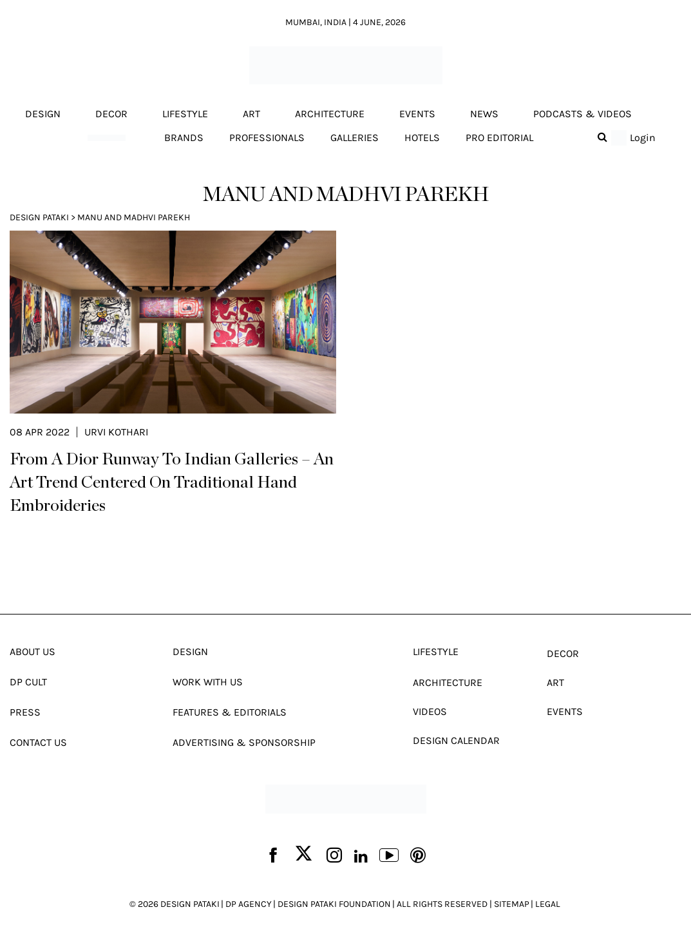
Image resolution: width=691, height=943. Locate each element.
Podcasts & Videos (582, 114)
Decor (111, 114)
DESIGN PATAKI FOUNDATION (334, 904)
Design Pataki (39, 217)
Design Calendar (456, 740)
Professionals (267, 137)
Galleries (354, 137)
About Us (32, 651)
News (484, 114)
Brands (184, 137)
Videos (430, 711)
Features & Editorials (230, 712)
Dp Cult (28, 682)
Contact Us (38, 742)
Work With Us (208, 682)
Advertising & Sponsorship (244, 742)
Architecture (329, 114)
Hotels (422, 137)
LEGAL (547, 904)
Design (43, 114)
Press (25, 712)
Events (417, 114)
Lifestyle (185, 114)
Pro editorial (499, 137)
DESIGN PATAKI (190, 904)
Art (251, 114)
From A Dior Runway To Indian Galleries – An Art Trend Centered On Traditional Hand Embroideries (172, 482)
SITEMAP (511, 904)
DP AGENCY (248, 904)
